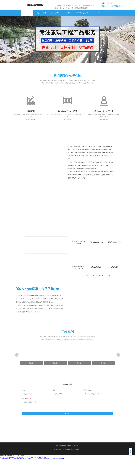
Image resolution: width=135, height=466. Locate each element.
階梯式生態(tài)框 (32, 249)
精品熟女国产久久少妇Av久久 (7, 465)
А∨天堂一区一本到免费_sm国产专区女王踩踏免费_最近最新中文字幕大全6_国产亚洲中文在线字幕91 (23, 463)
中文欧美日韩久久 (42, 465)
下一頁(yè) (108, 279)
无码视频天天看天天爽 (32, 465)
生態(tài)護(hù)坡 (32, 254)
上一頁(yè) (85, 279)
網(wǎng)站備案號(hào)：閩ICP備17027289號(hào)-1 (67, 451)
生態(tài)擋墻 (31, 260)
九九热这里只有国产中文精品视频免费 (55, 465)
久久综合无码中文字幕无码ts (20, 465)
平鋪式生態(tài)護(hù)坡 (34, 243)
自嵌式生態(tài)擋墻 (33, 266)
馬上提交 (67, 418)
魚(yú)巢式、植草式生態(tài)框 (36, 237)
